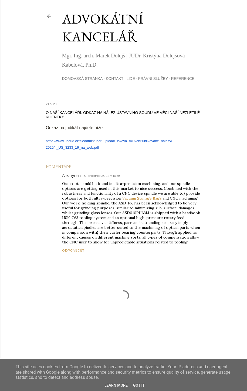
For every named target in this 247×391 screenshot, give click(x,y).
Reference (182, 78)
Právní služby (153, 78)
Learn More (116, 385)
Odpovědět (73, 250)
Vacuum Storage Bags (141, 198)
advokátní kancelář (102, 27)
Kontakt (114, 78)
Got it (139, 385)
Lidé (131, 78)
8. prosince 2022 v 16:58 (102, 176)
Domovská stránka (82, 78)
